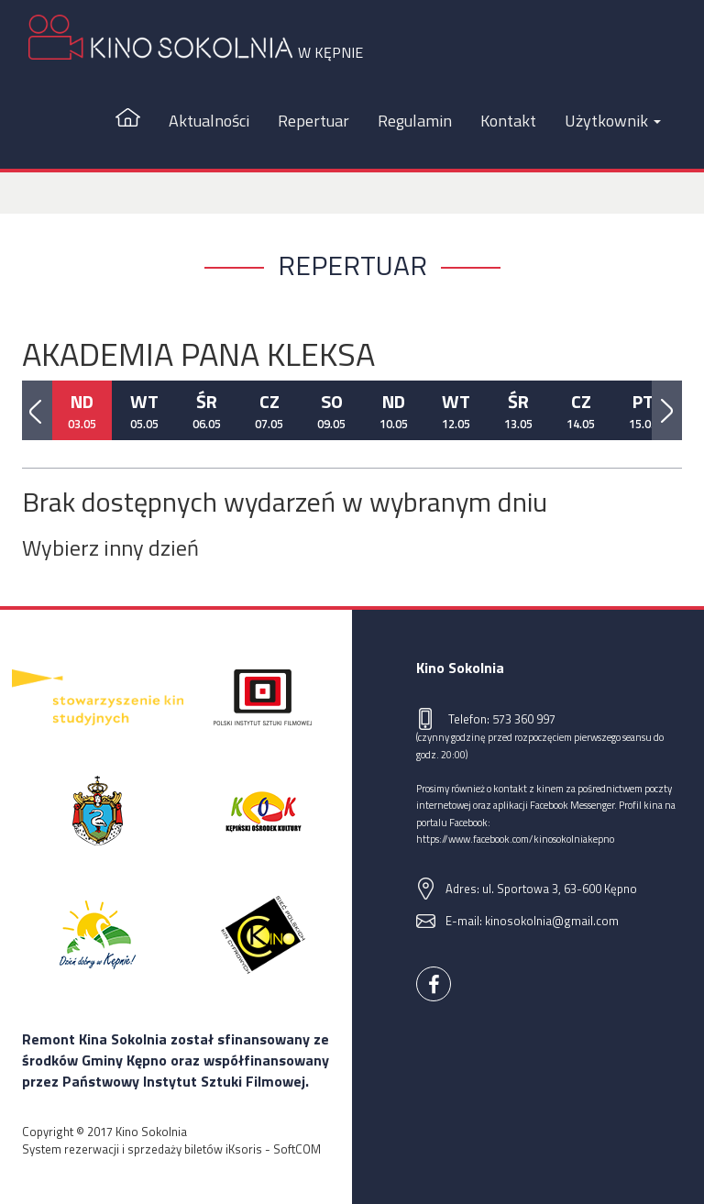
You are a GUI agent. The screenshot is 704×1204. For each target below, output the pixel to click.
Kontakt (508, 120)
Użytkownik (613, 120)
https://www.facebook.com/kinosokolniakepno (515, 838)
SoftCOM (297, 1149)
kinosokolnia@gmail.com (552, 920)
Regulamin (415, 120)
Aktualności (209, 120)
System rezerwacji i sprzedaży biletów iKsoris (142, 1149)
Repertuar (313, 120)
